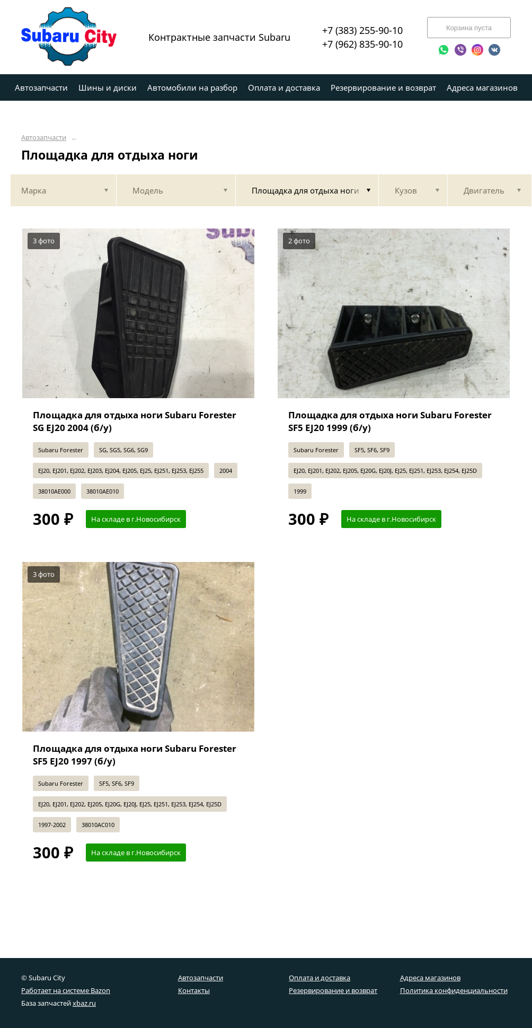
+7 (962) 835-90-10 (362, 44)
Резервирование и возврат (333, 990)
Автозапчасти (43, 137)
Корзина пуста (469, 28)
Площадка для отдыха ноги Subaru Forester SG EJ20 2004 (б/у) (134, 421)
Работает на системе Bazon (65, 990)
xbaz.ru (84, 1003)
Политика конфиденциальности (454, 990)
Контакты (194, 990)
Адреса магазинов (430, 977)
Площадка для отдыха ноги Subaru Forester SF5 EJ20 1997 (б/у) (134, 754)
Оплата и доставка (319, 977)
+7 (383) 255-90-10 (362, 30)
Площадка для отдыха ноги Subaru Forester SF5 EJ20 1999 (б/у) (390, 421)
